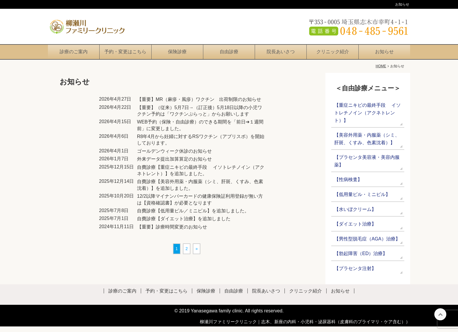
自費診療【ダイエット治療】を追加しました (183, 224)
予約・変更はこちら (125, 57)
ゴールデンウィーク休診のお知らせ (174, 156)
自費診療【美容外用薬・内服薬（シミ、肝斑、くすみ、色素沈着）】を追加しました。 (200, 190)
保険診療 (177, 57)
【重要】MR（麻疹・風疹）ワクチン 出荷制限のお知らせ (199, 104)
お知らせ (384, 57)
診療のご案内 (74, 57)
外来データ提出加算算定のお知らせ (174, 164)
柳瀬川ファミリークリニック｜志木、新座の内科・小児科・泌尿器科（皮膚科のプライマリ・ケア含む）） (305, 327)
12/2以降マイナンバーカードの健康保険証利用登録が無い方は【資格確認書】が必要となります (200, 205)
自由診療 (229, 57)
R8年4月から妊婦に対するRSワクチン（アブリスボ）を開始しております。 (200, 145)
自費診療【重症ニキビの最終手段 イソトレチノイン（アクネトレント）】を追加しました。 (200, 176)
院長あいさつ (281, 57)
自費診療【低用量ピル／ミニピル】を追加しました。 (193, 216)
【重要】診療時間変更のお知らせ (172, 232)
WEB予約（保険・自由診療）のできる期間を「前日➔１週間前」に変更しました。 (200, 131)
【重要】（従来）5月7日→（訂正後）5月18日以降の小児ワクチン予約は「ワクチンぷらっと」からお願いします (199, 116)
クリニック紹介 (332, 57)
